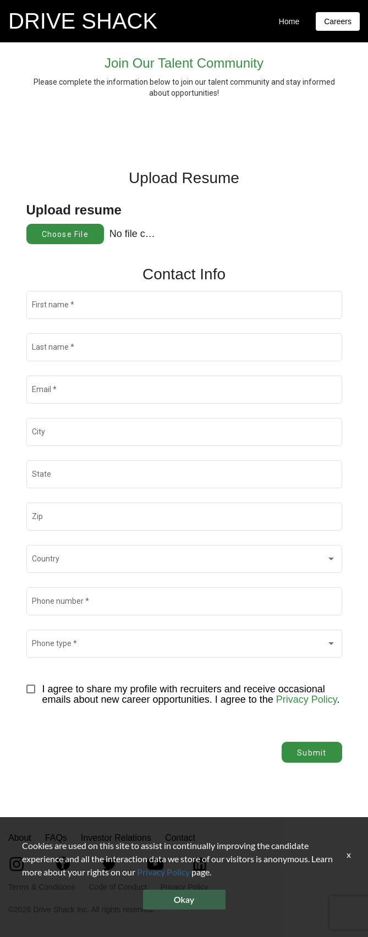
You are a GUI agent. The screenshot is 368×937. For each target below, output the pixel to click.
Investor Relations (116, 837)
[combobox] (184, 561)
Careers (337, 21)
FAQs (56, 837)
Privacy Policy (306, 699)
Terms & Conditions (41, 887)
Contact (180, 837)
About (19, 837)
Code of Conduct (117, 887)
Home (289, 21)
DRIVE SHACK (82, 21)
